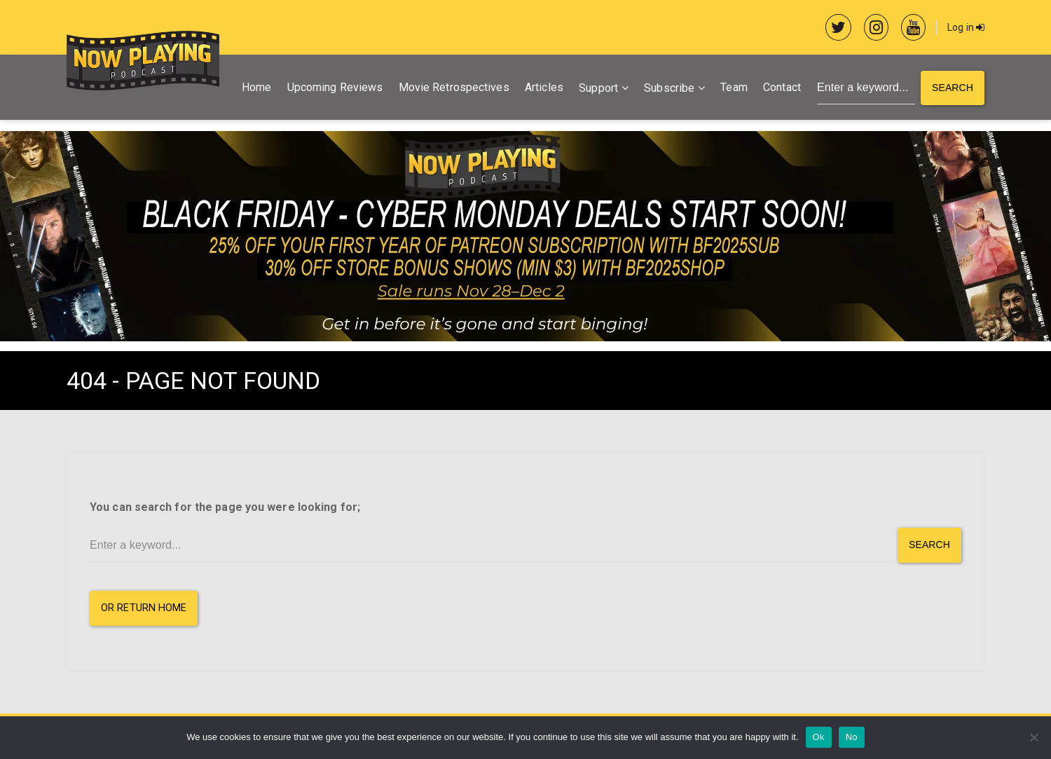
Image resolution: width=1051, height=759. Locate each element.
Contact (782, 87)
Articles (544, 87)
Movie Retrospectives (454, 87)
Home (256, 87)
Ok (819, 737)
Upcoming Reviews (335, 87)
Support (598, 88)
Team (733, 87)
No (852, 737)
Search (952, 87)
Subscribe (669, 88)
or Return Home (143, 608)
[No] (1033, 737)
